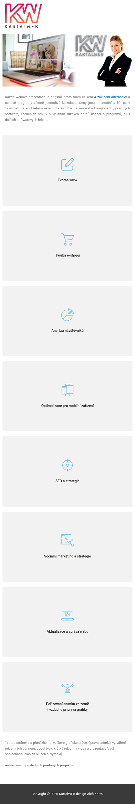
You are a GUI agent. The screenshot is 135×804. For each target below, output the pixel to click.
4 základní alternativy (110, 97)
